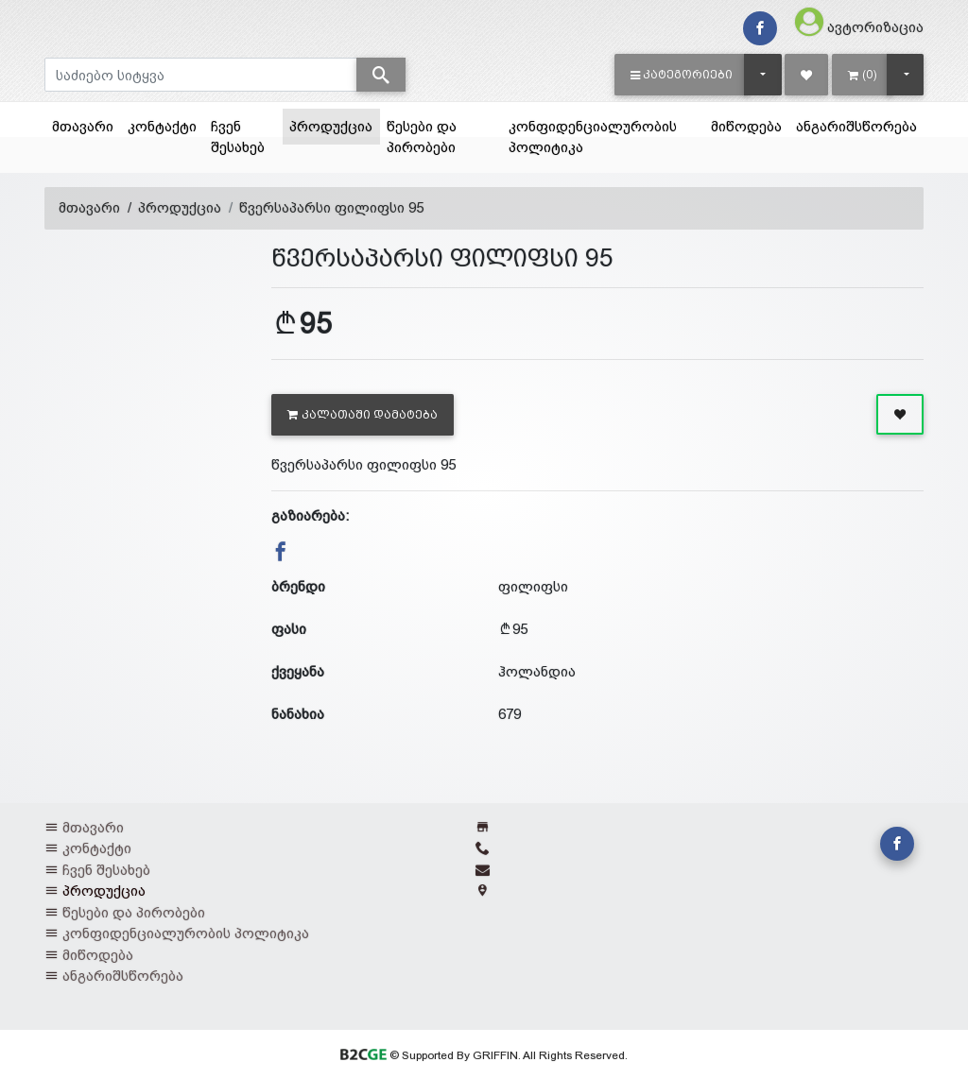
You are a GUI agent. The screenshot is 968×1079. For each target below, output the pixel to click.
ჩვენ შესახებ (238, 137)
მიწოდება (746, 126)
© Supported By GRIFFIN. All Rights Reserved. (483, 1055)
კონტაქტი (162, 126)
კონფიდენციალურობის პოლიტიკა (593, 137)
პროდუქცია (334, 124)
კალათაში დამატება (362, 414)
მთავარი (82, 126)
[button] (682, 74)
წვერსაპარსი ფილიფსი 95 (331, 207)
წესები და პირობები (422, 137)
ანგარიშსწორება (856, 126)
